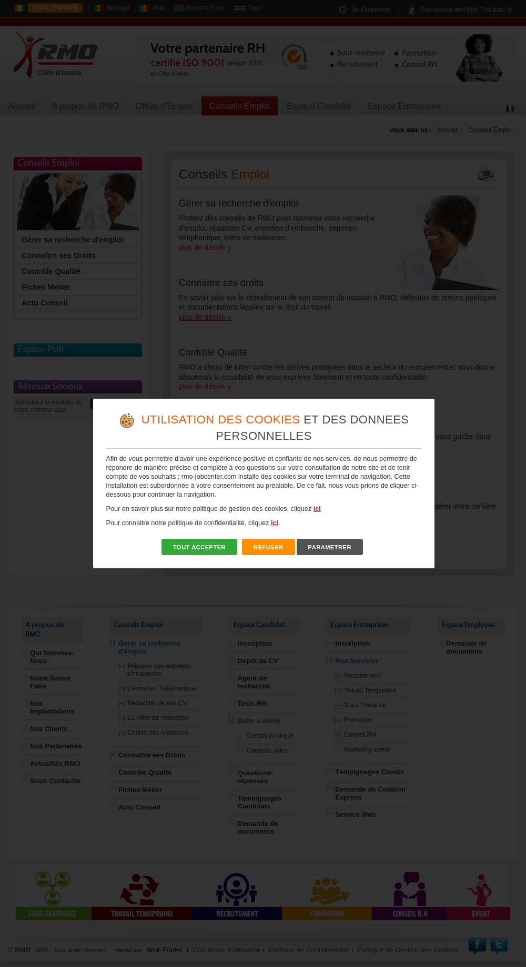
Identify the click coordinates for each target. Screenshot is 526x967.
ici (317, 508)
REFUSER (268, 547)
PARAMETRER (329, 547)
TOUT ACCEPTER (199, 547)
